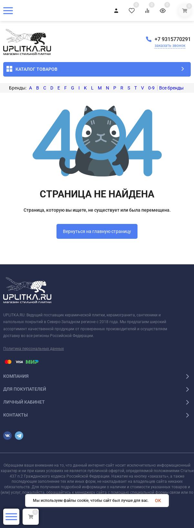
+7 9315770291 (173, 39)
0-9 (151, 87)
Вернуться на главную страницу (97, 231)
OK (158, 500)
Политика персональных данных (33, 348)
